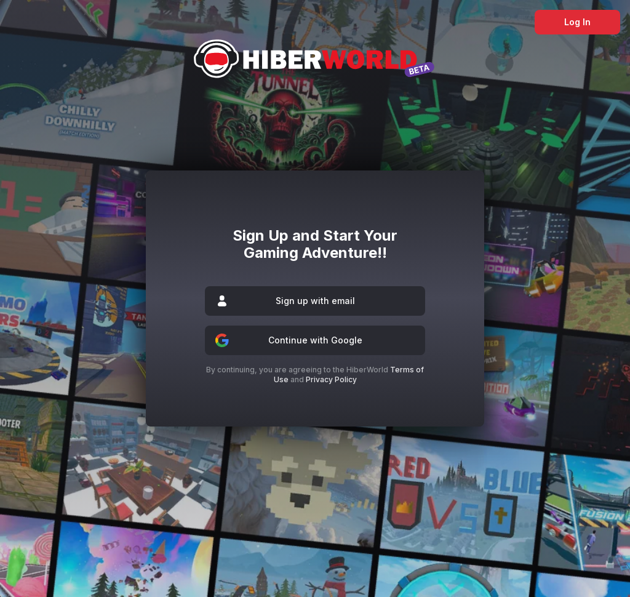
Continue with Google (315, 340)
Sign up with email (315, 301)
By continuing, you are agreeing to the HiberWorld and (315, 374)
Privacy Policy (331, 379)
